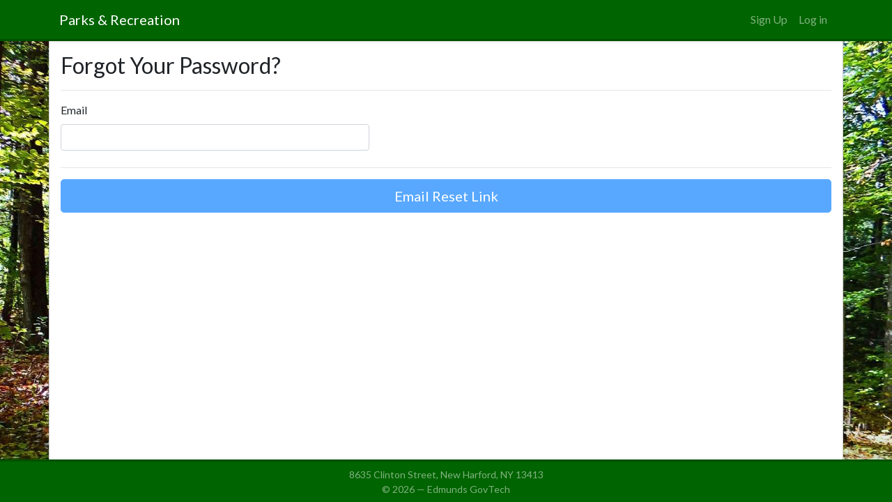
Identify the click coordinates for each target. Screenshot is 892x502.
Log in (813, 19)
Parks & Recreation (119, 19)
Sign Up (769, 19)
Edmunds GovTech (468, 489)
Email (74, 109)
